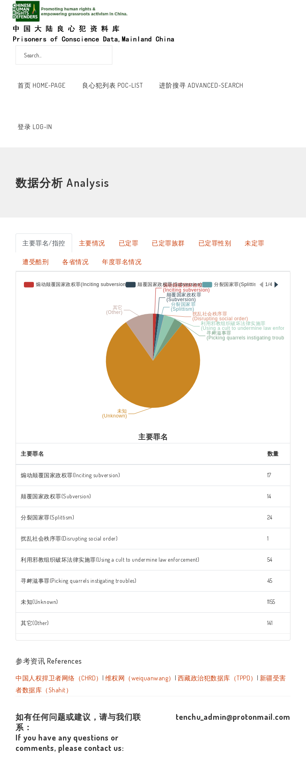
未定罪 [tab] (255, 243)
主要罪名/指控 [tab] (43, 243)
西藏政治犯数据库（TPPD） (217, 678)
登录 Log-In (35, 127)
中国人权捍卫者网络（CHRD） (59, 678)
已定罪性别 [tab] (214, 243)
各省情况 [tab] (75, 262)
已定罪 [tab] (129, 243)
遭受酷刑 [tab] (35, 262)
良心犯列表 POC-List (112, 85)
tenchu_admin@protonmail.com (233, 716)
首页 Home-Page (42, 85)
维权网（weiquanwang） (140, 678)
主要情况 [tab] (92, 243)
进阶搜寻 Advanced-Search (201, 85)
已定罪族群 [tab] (168, 243)
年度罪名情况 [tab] (121, 262)
